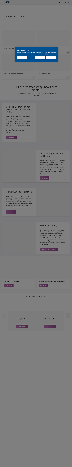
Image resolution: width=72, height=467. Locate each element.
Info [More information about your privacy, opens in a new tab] (46, 53)
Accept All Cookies (40, 57)
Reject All (51, 57)
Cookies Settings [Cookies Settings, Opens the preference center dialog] (22, 57)
